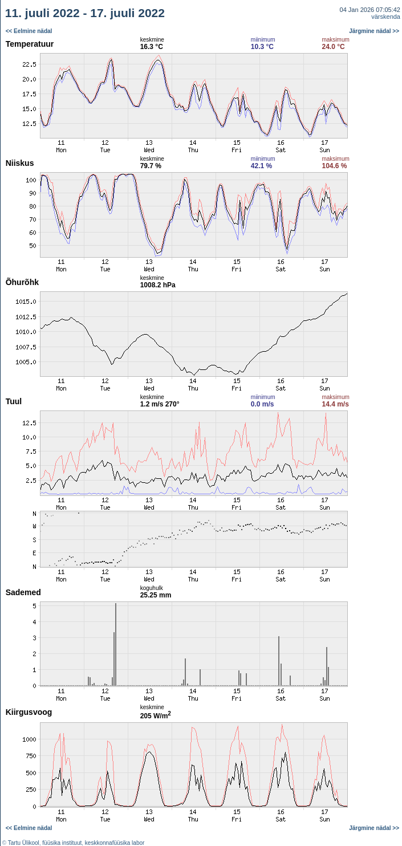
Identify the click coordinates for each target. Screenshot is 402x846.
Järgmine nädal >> (374, 31)
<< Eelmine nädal (29, 31)
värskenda (385, 16)
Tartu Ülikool (23, 843)
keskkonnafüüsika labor (115, 843)
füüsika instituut (62, 843)
